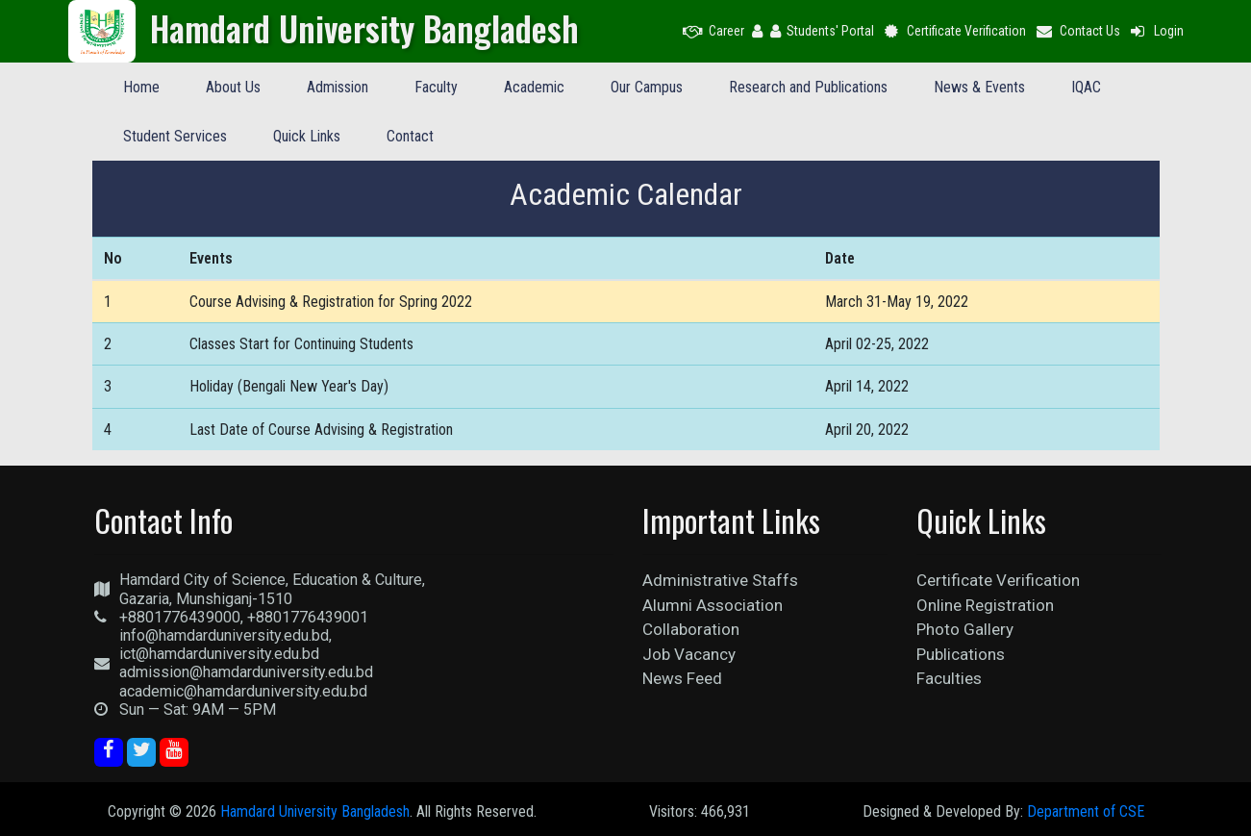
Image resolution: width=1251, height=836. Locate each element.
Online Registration (985, 605)
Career (713, 30)
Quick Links (306, 136)
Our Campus (647, 87)
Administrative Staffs (720, 580)
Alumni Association (712, 605)
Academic (534, 87)
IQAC (1086, 87)
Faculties (949, 678)
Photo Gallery (964, 629)
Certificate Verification (954, 30)
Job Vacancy (689, 654)
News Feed (682, 678)
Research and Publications (808, 87)
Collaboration (690, 629)
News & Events (979, 87)
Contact (410, 136)
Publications (960, 654)
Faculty (436, 87)
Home (141, 87)
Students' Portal (822, 30)
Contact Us (1077, 30)
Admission (337, 87)
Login (1156, 30)
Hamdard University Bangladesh (315, 811)
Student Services (175, 136)
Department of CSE (1085, 811)
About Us (233, 87)
